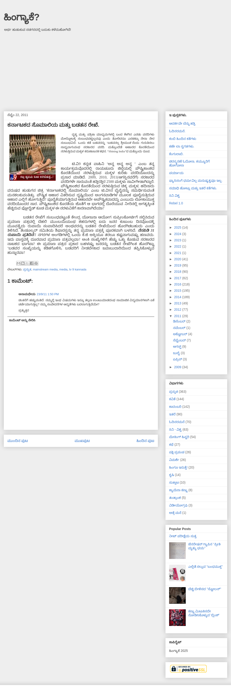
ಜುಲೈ (177, 353)
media (63, 269)
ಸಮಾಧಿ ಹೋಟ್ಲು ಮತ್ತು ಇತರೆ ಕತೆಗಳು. (193, 188)
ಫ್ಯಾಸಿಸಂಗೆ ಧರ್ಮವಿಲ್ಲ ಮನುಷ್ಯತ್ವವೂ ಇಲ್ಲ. (195, 180)
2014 (178, 297)
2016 (178, 284)
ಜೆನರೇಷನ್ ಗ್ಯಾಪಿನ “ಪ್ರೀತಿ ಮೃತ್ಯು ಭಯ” (204, 546)
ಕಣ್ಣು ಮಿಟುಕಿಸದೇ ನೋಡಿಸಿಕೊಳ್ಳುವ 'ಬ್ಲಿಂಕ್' (203, 613)
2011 (178, 316)
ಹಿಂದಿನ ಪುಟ (145, 441)
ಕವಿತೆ (172, 399)
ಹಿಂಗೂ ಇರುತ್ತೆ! (178, 467)
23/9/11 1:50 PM (48, 294)
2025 (178, 227)
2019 (178, 265)
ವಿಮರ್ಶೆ (174, 460)
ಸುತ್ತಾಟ (174, 482)
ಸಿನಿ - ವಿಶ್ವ (175, 429)
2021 (178, 253)
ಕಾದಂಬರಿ (175, 406)
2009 (178, 367)
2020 (178, 259)
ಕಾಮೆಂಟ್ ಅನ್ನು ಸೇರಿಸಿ (22, 320)
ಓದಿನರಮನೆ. (177, 131)
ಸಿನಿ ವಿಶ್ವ (174, 195)
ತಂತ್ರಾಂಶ (175, 498)
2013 (178, 303)
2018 (178, 271)
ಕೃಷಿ (171, 475)
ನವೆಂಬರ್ (179, 328)
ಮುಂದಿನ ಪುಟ (17, 441)
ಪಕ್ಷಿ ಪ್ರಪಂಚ (176, 452)
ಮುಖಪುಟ (82, 441)
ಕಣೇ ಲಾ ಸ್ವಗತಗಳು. (181, 146)
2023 (178, 240)
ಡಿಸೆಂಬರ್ (179, 321)
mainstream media (45, 269)
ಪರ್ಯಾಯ (176, 173)
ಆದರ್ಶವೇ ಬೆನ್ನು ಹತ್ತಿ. (182, 123)
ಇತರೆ (172, 414)
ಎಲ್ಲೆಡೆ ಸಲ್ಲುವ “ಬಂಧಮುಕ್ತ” (205, 566)
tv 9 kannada (77, 269)
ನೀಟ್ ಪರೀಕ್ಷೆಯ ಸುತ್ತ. (183, 536)
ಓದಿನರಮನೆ (177, 422)
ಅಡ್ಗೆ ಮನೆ (175, 513)
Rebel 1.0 (176, 203)
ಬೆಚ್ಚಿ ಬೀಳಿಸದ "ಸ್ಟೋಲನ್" (204, 589)
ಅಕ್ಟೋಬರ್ (180, 334)
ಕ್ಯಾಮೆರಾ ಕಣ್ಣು (178, 490)
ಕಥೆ (171, 444)
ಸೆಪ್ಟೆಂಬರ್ (180, 340)
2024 (178, 234)
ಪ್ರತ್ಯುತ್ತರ (23, 310)
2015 (178, 290)
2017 (178, 278)
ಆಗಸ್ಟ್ (177, 346)
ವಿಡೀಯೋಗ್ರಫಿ (178, 505)
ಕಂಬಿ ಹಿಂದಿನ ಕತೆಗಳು (182, 139)
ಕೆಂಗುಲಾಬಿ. (176, 154)
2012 (178, 309)
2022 (178, 246)
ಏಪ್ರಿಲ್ (178, 359)
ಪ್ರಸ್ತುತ (27, 269)
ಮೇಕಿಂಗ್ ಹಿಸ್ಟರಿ (179, 437)
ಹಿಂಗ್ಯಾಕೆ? (22, 17)
